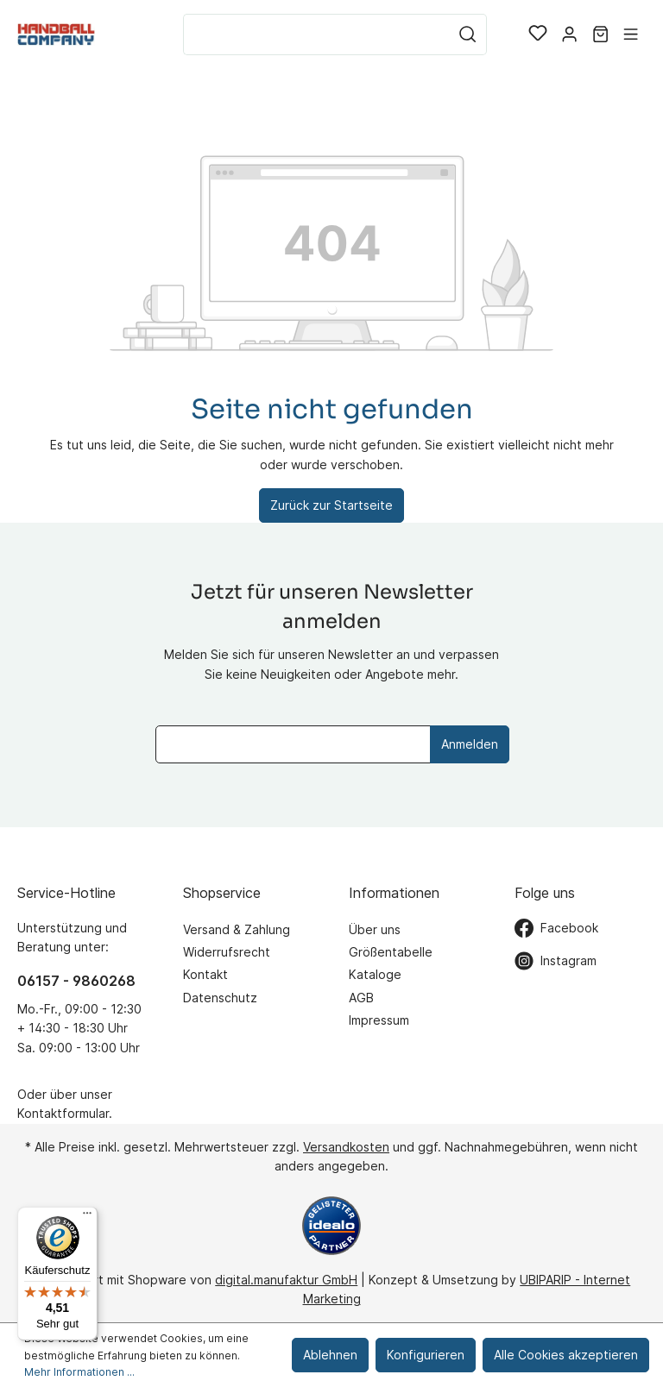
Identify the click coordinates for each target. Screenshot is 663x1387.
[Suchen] (468, 34)
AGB (361, 997)
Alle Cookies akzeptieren (566, 1354)
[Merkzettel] (537, 34)
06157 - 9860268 (76, 980)
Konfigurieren (425, 1354)
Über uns (375, 929)
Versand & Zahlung (236, 929)
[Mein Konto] (569, 34)
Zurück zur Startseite (331, 505)
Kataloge (375, 974)
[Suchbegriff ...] (316, 34)
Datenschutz (220, 997)
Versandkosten (346, 1146)
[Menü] (631, 34)
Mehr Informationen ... (79, 1371)
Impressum (379, 1020)
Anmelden (469, 744)
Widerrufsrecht (226, 952)
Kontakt (205, 974)
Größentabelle (391, 952)
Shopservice (222, 892)
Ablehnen (330, 1354)
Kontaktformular (63, 1113)
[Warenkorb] (600, 34)
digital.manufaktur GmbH (286, 1279)
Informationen (394, 892)
